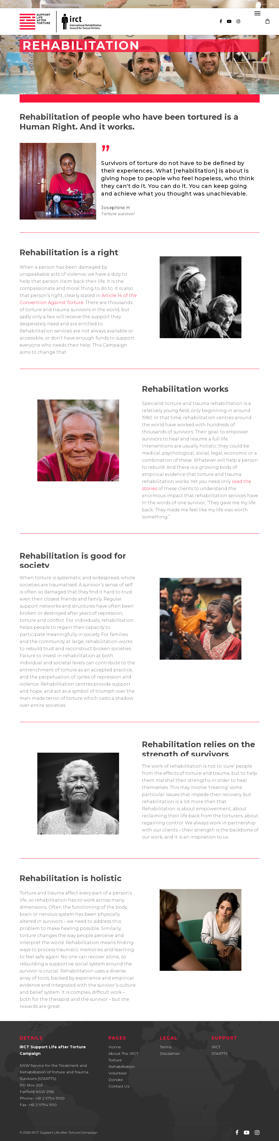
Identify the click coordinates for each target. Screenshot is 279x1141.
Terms (165, 1046)
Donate (115, 1079)
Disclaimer (170, 1053)
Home (114, 1046)
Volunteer (117, 1073)
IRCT (215, 1046)
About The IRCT (123, 1053)
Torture (115, 1060)
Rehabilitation (121, 1066)
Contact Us (118, 1086)
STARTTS (219, 1053)
